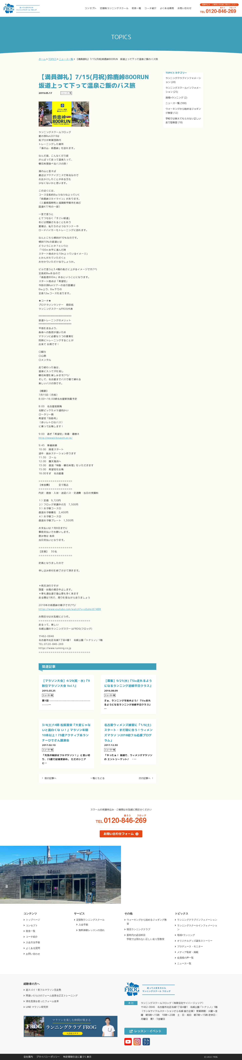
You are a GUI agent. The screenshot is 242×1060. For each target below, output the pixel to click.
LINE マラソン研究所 (37, 1007)
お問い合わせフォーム (121, 834)
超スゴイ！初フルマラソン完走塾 (43, 989)
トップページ (33, 919)
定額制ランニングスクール (114, 8)
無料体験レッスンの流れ (92, 930)
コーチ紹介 (150, 8)
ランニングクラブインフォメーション (197, 919)
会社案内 (28, 1056)
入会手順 (83, 924)
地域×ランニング (174, 97)
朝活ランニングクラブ (138, 929)
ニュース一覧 (173, 103)
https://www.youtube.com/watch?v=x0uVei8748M (70, 609)
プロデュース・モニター (190, 946)
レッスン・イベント (146, 1031)
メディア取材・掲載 (187, 952)
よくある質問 (167, 8)
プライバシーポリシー (48, 1056)
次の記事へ (144, 778)
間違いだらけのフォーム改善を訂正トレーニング (52, 995)
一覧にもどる (97, 778)
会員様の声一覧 (185, 957)
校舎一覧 (136, 8)
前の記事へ (50, 778)
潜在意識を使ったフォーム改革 (42, 1001)
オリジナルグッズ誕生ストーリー (194, 940)
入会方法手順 (33, 942)
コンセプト (90, 8)
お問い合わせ (184, 8)
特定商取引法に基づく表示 (77, 1056)
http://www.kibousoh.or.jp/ (56, 437)
